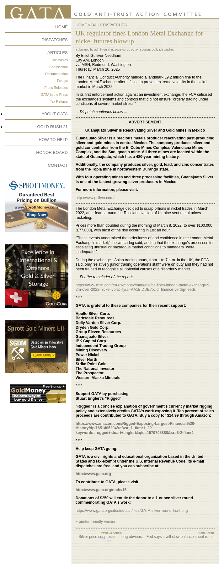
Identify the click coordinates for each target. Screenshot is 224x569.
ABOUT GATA (54, 113)
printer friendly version (97, 521)
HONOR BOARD (52, 152)
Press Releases (56, 87)
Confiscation (58, 67)
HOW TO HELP (53, 139)
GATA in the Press (54, 94)
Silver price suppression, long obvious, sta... (111, 538)
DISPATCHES (55, 39)
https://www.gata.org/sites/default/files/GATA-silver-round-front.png (132, 510)
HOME (61, 26)
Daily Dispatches (109, 25)
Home (81, 25)
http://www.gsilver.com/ (95, 198)
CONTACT (58, 165)
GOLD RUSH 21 (52, 126)
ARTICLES (57, 52)
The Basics (59, 60)
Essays (62, 81)
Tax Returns (59, 101)
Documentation (56, 74)
